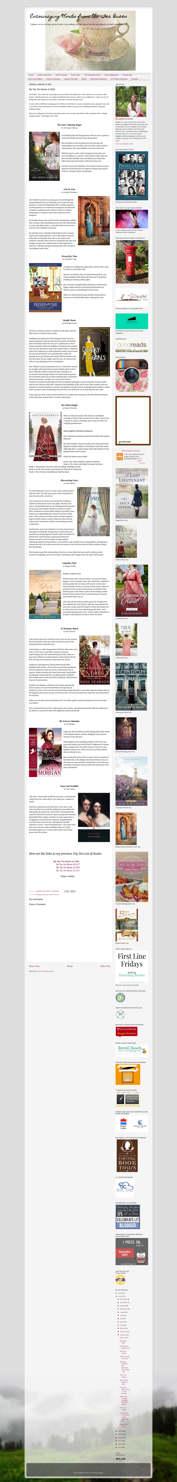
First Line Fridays (35, 79)
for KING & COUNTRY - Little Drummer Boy (124, 1417)
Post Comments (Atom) (46, 971)
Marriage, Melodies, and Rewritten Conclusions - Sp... (125, 1367)
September (124, 1309)
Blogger (100, 1473)
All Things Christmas (119, 79)
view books (142, 463)
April (122, 1325)
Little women (124, 1338)
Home (31, 75)
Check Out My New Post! (125, 1357)
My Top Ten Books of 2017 (68, 864)
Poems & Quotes (53, 79)
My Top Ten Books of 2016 (66, 861)
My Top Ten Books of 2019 (68, 870)
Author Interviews (44, 75)
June (122, 1318)
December (123, 1299)
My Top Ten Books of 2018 (68, 867)
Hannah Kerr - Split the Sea (125, 1347)
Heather (126, 454)
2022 (120, 1293)
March (122, 1328)
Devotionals (127, 75)
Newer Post (34, 966)
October (123, 1306)
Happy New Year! (124, 1425)
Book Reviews (61, 75)
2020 (120, 1431)
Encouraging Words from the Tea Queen (78, 16)
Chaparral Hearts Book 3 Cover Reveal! (125, 1390)
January (123, 1335)
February (123, 1332)
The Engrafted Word (92, 75)
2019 (120, 1434)
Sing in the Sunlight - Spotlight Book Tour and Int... (124, 1400)
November (123, 1302)
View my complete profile (124, 144)
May (122, 1322)
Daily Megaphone (111, 75)
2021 (120, 1296)
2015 (120, 1447)
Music (84, 79)
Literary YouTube (71, 79)
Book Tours (75, 75)
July (121, 1315)
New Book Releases (98, 79)
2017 (120, 1441)
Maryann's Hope (123, 1342)
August (122, 1312)
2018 (120, 1437)
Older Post (105, 966)
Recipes (134, 79)
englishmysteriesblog (125, 119)
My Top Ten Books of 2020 (124, 1382)
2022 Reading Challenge (130, 451)
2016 (120, 1444)
